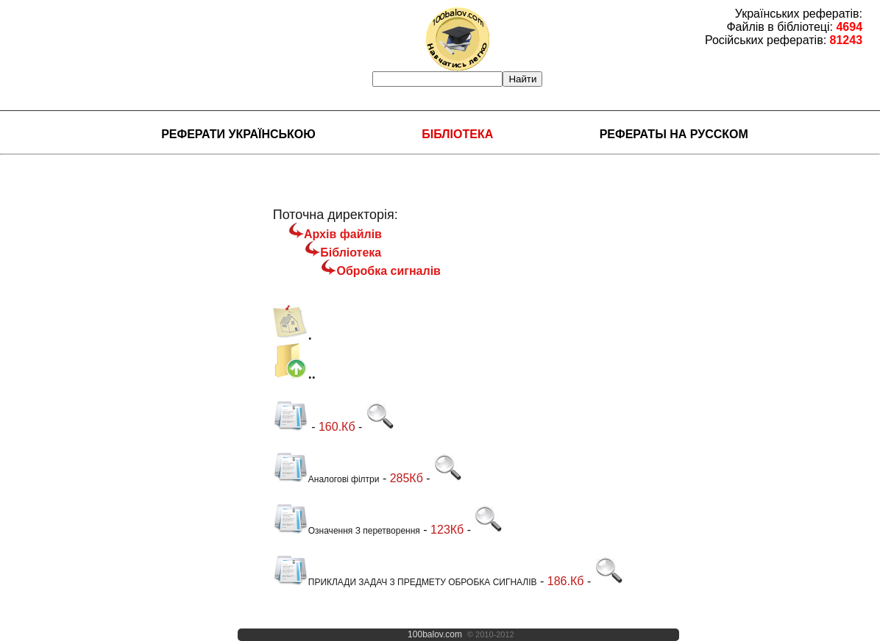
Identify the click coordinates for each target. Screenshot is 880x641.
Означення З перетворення (346, 531)
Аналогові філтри (326, 479)
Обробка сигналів (388, 271)
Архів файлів (343, 234)
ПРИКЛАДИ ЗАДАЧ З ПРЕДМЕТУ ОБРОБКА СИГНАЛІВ (405, 582)
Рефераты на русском (674, 134)
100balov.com (435, 634)
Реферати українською (238, 134)
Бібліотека (457, 134)
